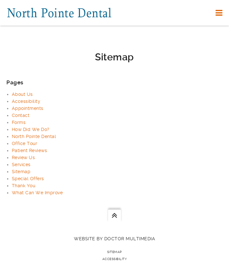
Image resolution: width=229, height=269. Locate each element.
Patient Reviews (29, 150)
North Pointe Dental (34, 136)
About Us (22, 94)
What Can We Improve (37, 192)
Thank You (24, 185)
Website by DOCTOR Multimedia (114, 238)
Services (21, 164)
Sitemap (21, 171)
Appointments (27, 108)
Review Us (23, 157)
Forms (19, 122)
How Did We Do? (31, 129)
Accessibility (26, 101)
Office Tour (24, 143)
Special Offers (28, 178)
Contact (21, 115)
